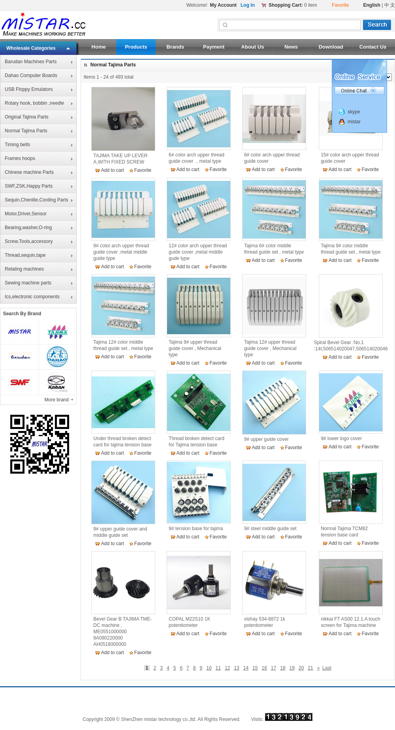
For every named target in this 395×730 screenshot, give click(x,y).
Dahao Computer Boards (31, 75)
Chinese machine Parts (29, 172)
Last (326, 668)
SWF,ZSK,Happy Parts (29, 186)
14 (245, 668)
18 (282, 668)
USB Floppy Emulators (29, 89)
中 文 (389, 5)
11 (218, 668)
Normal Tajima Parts (26, 131)
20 (301, 668)
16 (264, 668)
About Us (252, 47)
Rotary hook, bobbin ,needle (34, 103)
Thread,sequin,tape (25, 255)
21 (310, 668)
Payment (213, 47)
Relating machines (24, 269)
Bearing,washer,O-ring (28, 227)
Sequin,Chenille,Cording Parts (36, 200)
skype (354, 112)
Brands (175, 47)
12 (227, 668)
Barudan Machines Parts (30, 61)
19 (292, 668)
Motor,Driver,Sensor (26, 213)
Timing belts (17, 144)
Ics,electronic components (32, 296)
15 (255, 668)
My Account (223, 5)
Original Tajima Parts (26, 117)
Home (99, 47)
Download (331, 47)
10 (208, 668)
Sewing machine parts (28, 283)
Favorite (142, 170)
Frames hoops (20, 158)
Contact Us (373, 47)
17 (273, 668)
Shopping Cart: (286, 5)
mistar (354, 121)
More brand (57, 400)
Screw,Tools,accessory (29, 241)
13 (236, 668)
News (291, 47)
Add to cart (112, 170)
